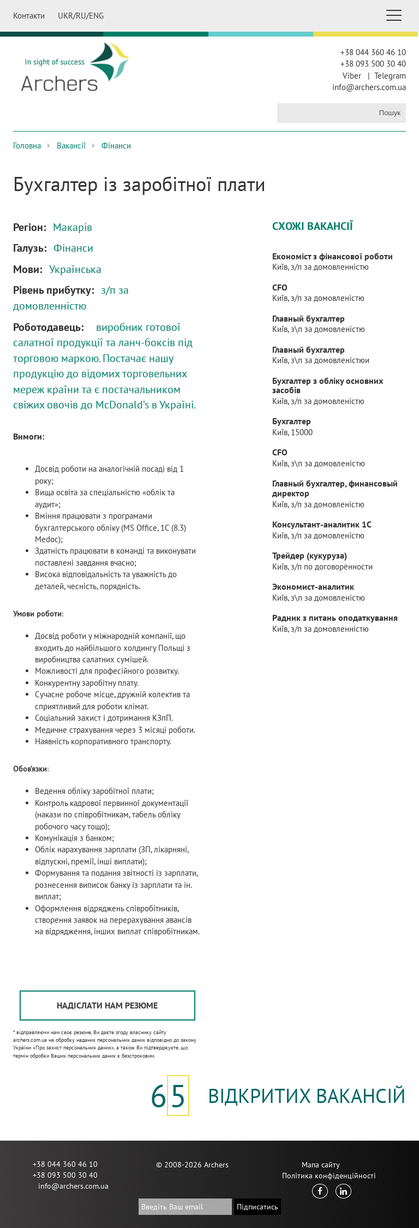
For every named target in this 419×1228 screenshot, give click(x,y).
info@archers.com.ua (369, 87)
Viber (352, 75)
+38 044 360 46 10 (373, 52)
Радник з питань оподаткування (335, 617)
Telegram (390, 75)
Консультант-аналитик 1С (322, 524)
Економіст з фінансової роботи (332, 256)
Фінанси (116, 145)
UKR (65, 15)
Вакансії (71, 145)
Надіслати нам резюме (107, 1005)
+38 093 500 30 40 (373, 63)
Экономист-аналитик (313, 586)
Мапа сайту (321, 1165)
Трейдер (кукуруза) (309, 555)
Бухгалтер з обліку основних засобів (327, 385)
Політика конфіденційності (329, 1175)
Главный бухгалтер (308, 318)
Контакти (29, 15)
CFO (280, 287)
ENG (96, 15)
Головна (27, 145)
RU (81, 15)
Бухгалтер (291, 421)
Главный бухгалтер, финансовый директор (335, 488)
